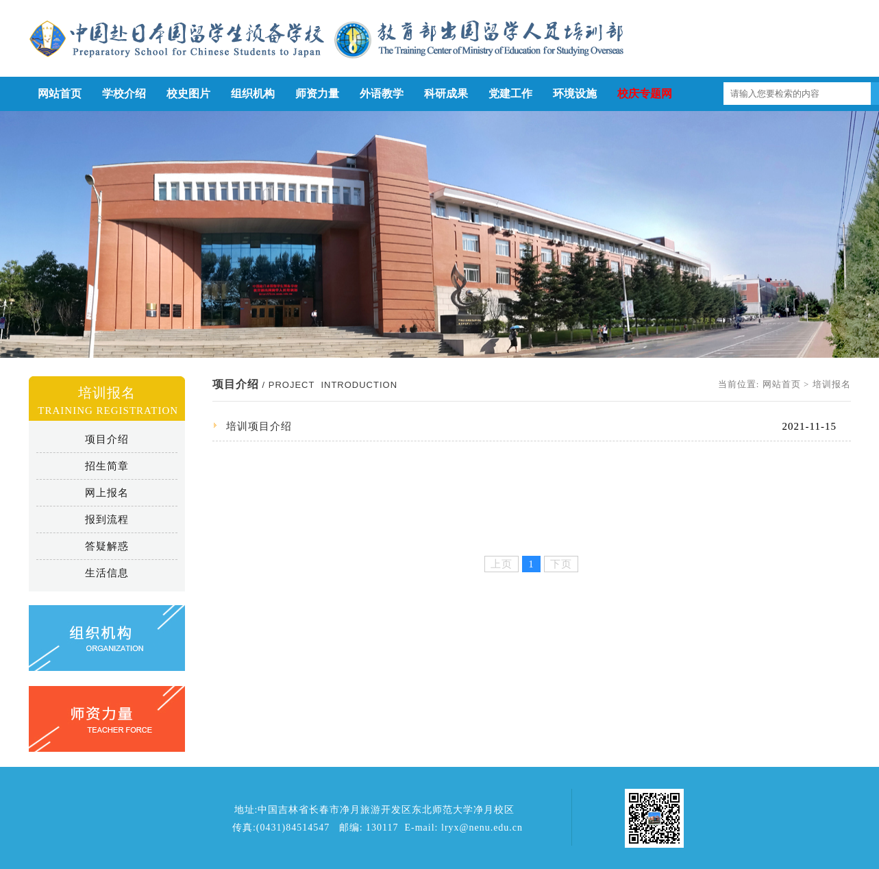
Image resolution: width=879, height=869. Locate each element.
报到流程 (107, 519)
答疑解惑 (107, 546)
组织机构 (253, 93)
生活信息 (107, 572)
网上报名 (107, 492)
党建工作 (510, 93)
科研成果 (446, 93)
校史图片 (188, 93)
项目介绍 (107, 439)
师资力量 (317, 93)
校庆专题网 (644, 93)
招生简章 (107, 466)
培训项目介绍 (259, 426)
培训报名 (832, 384)
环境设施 (575, 93)
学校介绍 (124, 93)
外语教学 (382, 93)
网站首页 (60, 93)
